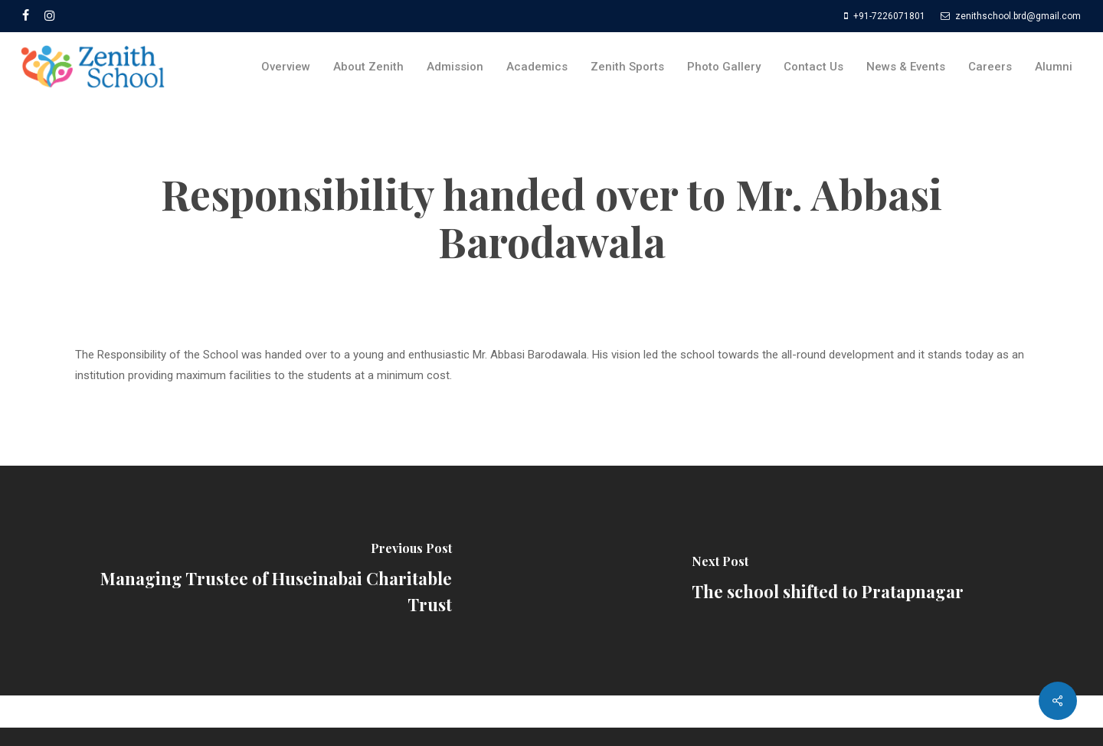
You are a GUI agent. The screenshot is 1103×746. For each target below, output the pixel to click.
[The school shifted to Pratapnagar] (827, 580)
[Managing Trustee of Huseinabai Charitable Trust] (276, 580)
